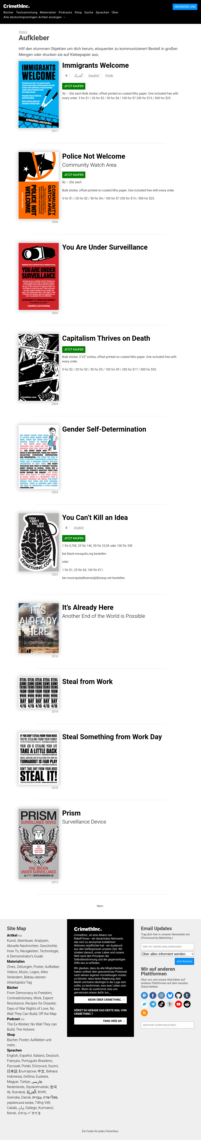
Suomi (53, 1066)
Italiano (38, 1055)
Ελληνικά (39, 1066)
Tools (23, 32)
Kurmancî (45, 1108)
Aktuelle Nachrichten (22, 946)
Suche (88, 12)
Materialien (48, 12)
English (79, 528)
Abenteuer (25, 940)
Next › (100, 906)
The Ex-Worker (18, 1024)
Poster (38, 967)
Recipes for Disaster (40, 1003)
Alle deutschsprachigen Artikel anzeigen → (34, 17)
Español (93, 75)
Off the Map (47, 1014)
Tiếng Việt (42, 1102)
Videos (12, 972)
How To (13, 951)
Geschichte (48, 946)
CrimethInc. (16, 6)
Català (12, 1108)
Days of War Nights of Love (27, 1008)
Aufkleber (52, 967)
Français (13, 1061)
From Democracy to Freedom (29, 993)
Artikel (12, 935)
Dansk (26, 1097)
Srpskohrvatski (37, 1087)
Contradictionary (19, 998)
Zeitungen (24, 967)
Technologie (49, 951)
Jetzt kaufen (73, 86)
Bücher (8, 12)
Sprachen (102, 12)
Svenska (13, 1097)
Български (27, 1071)
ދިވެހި (21, 1108)
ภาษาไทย (50, 1097)
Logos (34, 972)
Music (23, 972)
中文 (41, 1071)
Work (37, 998)
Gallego (31, 1108)
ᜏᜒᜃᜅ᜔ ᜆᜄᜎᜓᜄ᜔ (29, 1113)
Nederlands (15, 1087)
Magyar (12, 1082)
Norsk (11, 1113)
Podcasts (65, 12)
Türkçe (25, 1082)
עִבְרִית (37, 1097)
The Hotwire (25, 1029)
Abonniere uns (185, 6)
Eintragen (184, 961)
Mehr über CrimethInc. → (106, 999)
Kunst (11, 940)
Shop (78, 12)
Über (115, 12)
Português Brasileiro (36, 1061)
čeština (28, 1076)
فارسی (37, 1082)
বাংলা (42, 1092)
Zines (11, 967)
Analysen (41, 940)
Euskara (42, 1076)
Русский (13, 1066)
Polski (109, 75)
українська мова (20, 1102)
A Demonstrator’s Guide (25, 956)
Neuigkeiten (29, 951)
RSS (20, 936)
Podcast (13, 1019)
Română (18, 1092)
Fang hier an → (114, 1021)
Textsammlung (26, 12)
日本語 (12, 1071)
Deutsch (52, 1055)
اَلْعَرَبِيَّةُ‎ (78, 75)
